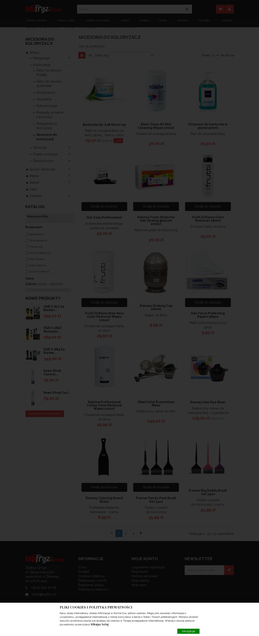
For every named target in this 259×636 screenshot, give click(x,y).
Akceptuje (188, 631)
